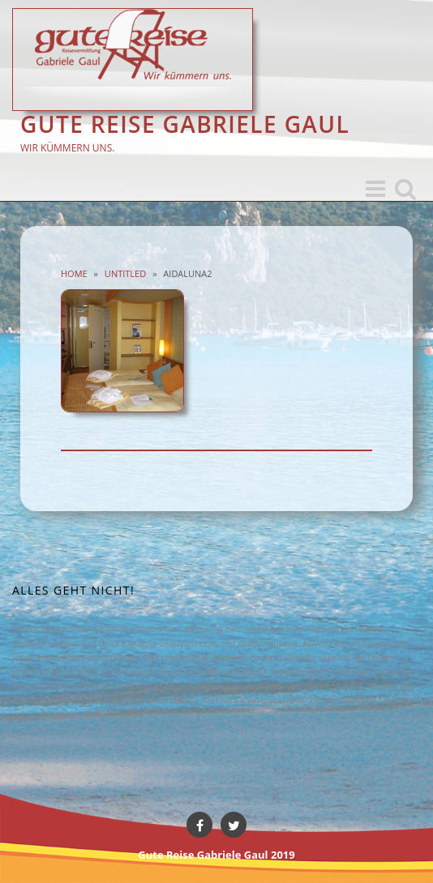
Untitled (125, 273)
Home (74, 273)
